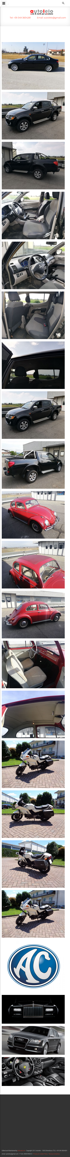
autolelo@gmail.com (54, 17)
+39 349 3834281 (22, 17)
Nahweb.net (21, 1150)
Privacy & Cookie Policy (40, 1154)
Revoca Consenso (54, 1154)
